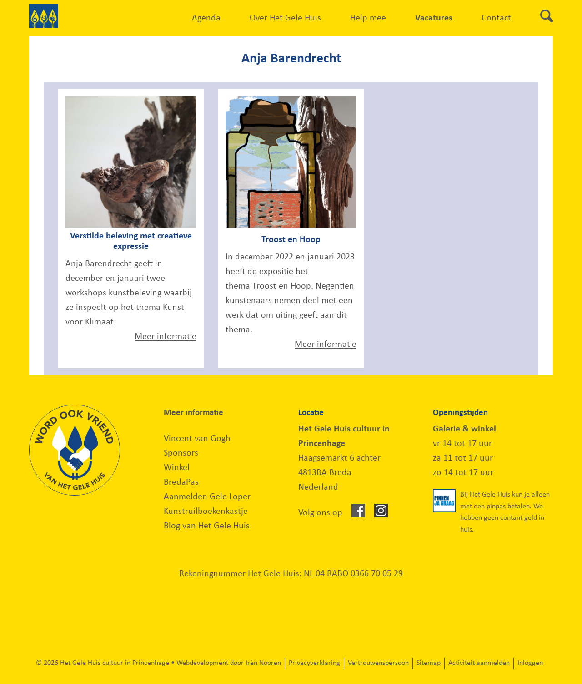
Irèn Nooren (263, 663)
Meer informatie (165, 336)
